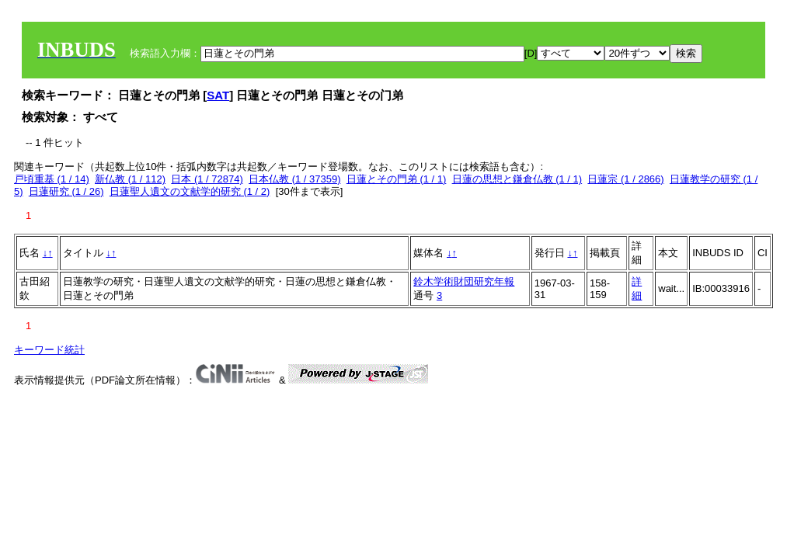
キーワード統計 (49, 350)
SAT (218, 95)
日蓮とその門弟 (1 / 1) (396, 179)
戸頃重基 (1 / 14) (51, 179)
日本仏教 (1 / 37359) (295, 179)
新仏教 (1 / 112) (130, 179)
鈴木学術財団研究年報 (463, 281)
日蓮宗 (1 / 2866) (625, 179)
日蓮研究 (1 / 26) (66, 191)
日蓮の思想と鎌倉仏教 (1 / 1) (517, 179)
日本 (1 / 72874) (207, 179)
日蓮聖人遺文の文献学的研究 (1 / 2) (190, 191)
